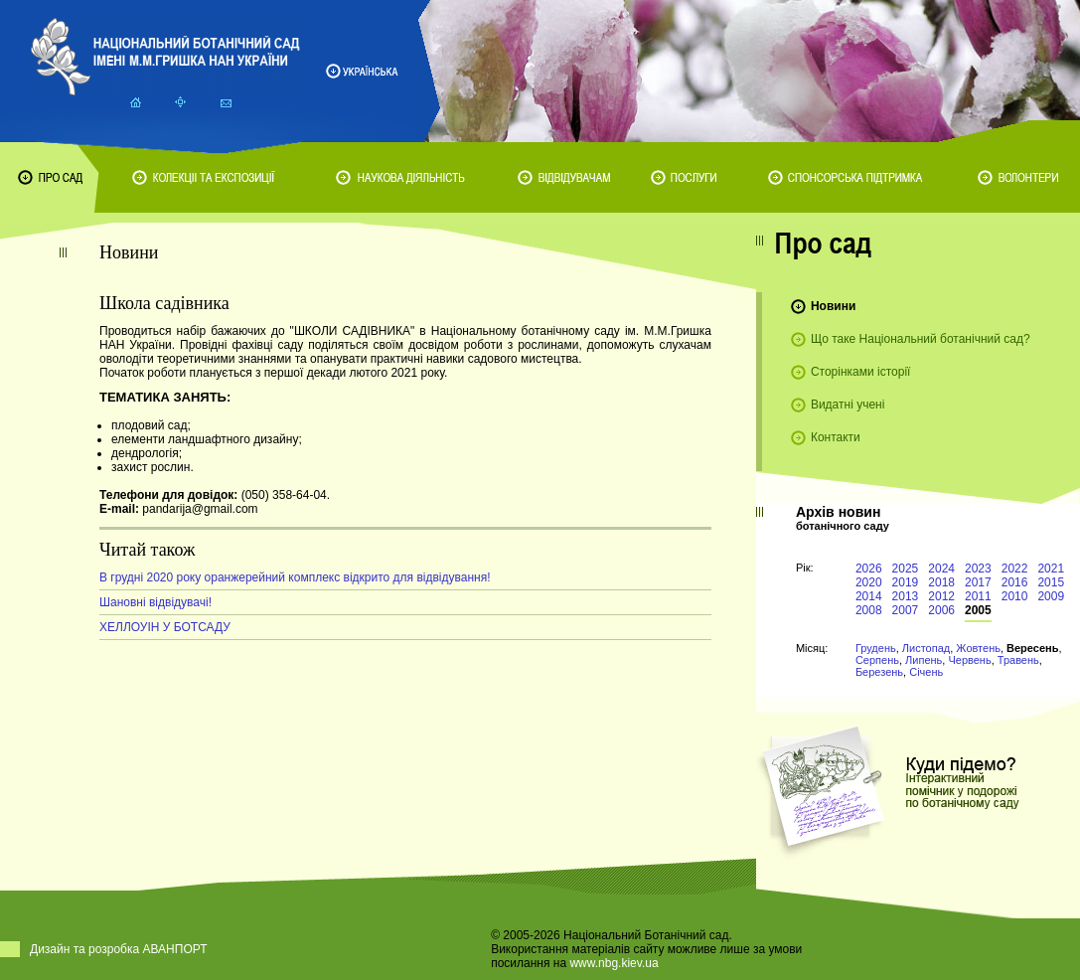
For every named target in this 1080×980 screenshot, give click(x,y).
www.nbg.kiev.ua (613, 963)
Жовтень (978, 648)
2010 (1015, 596)
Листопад (926, 648)
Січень (926, 672)
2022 (1015, 568)
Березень (879, 672)
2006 (941, 610)
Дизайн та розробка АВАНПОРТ (119, 949)
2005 (978, 610)
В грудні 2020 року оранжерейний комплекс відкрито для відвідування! (295, 577)
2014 (868, 596)
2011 (978, 596)
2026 (868, 568)
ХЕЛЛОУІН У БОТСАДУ (165, 627)
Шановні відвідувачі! (155, 602)
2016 (1015, 582)
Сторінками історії (861, 372)
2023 (978, 568)
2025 (905, 568)
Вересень (1032, 648)
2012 (941, 596)
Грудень (875, 648)
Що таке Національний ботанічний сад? (920, 339)
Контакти (835, 437)
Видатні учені (847, 404)
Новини (833, 306)
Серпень (877, 660)
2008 (868, 610)
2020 (868, 582)
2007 (905, 610)
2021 (1050, 568)
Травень (1018, 660)
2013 (905, 596)
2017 (978, 582)
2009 (1050, 596)
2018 (941, 582)
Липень (923, 660)
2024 (941, 568)
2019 (905, 582)
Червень (969, 660)
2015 (1050, 582)
